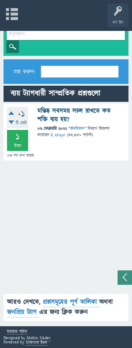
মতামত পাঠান (17, 332)
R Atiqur (58, 135)
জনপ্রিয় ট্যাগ (23, 312)
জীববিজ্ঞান (77, 129)
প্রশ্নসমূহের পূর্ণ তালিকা (71, 302)
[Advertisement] (66, 228)
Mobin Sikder (39, 338)
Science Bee (36, 342)
